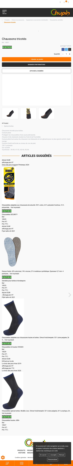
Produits (21, 451)
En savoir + (43, 455)
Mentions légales (32, 458)
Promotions (32, 451)
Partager (63, 49)
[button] (10, 22)
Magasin (31, 453)
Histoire (21, 453)
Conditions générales (20, 458)
